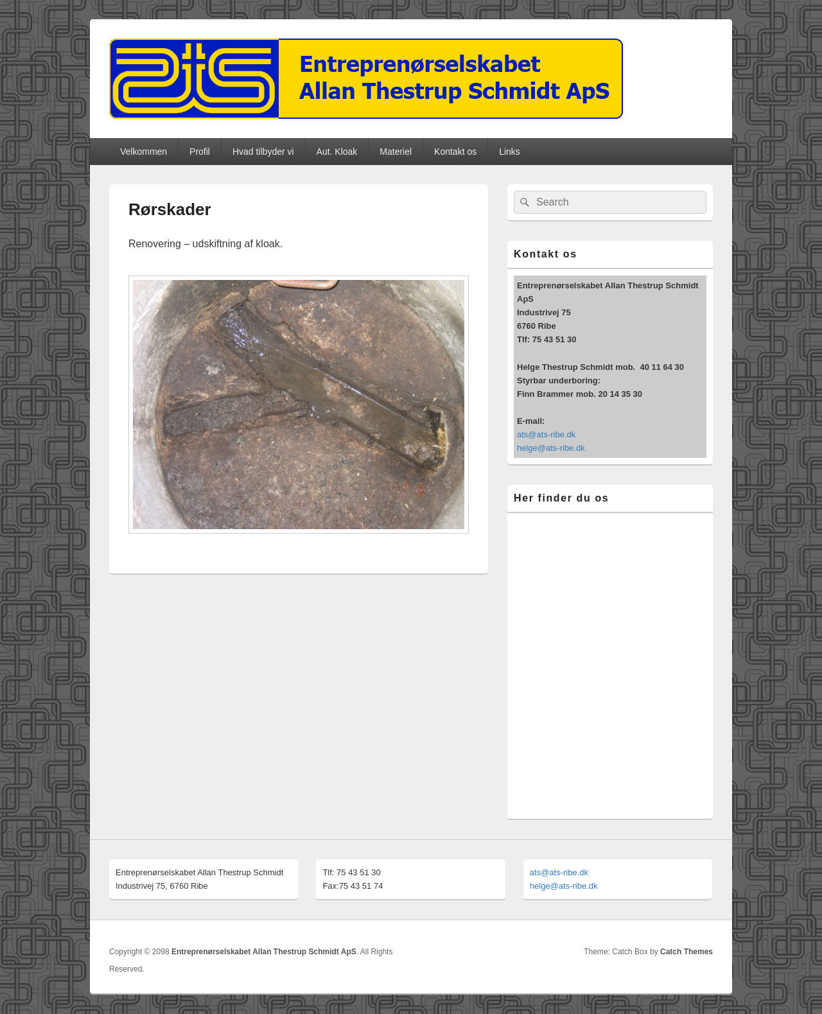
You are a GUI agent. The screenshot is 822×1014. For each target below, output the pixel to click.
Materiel (396, 151)
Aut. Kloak (337, 151)
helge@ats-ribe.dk (551, 448)
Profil (199, 151)
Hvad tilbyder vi (263, 151)
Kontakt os (455, 151)
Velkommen (143, 151)
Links (509, 151)
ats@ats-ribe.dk (546, 434)
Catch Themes (686, 951)
